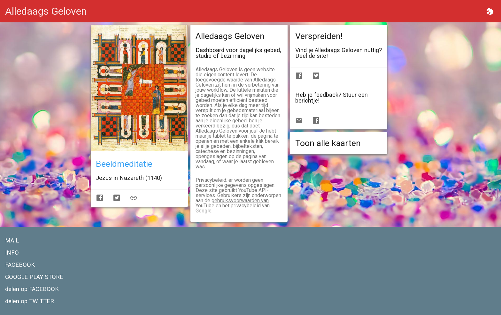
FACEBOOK (20, 264)
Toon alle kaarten (328, 143)
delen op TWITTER (29, 301)
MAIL (12, 240)
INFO (12, 252)
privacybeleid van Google (233, 208)
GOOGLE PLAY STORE (34, 276)
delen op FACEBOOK (32, 289)
